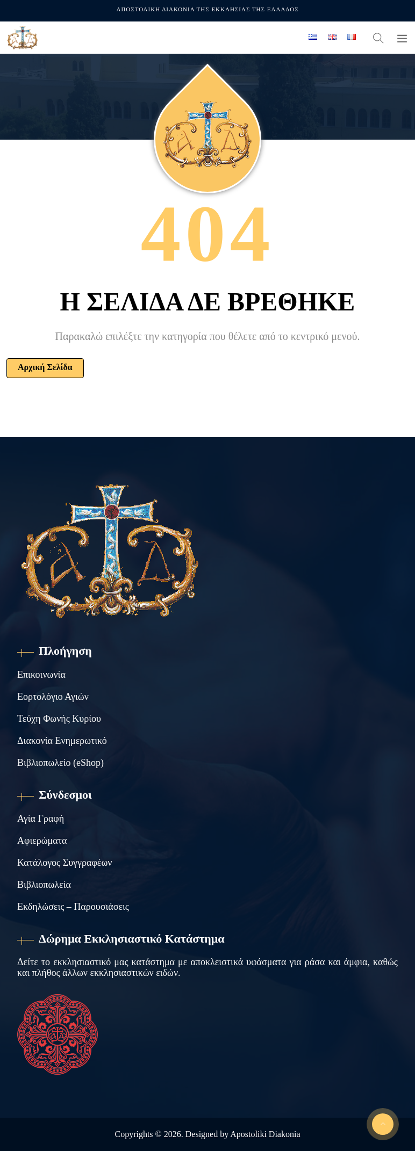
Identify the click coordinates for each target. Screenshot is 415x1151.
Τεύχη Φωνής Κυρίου (59, 718)
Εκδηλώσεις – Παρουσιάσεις (73, 906)
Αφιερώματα (42, 840)
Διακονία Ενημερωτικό (62, 740)
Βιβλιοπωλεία (44, 884)
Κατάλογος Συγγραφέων (64, 862)
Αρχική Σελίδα (45, 367)
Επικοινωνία (41, 674)
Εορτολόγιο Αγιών (53, 696)
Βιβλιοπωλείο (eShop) (60, 762)
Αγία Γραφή (40, 818)
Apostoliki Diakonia (265, 1134)
